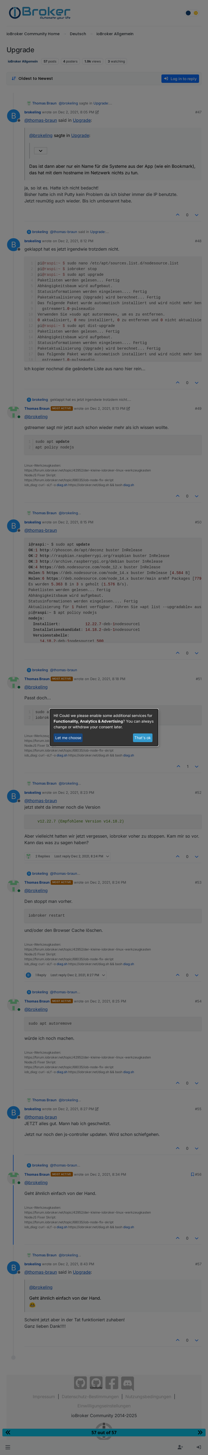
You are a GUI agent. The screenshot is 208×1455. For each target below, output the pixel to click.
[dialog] (104, 727)
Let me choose (68, 737)
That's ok (142, 737)
